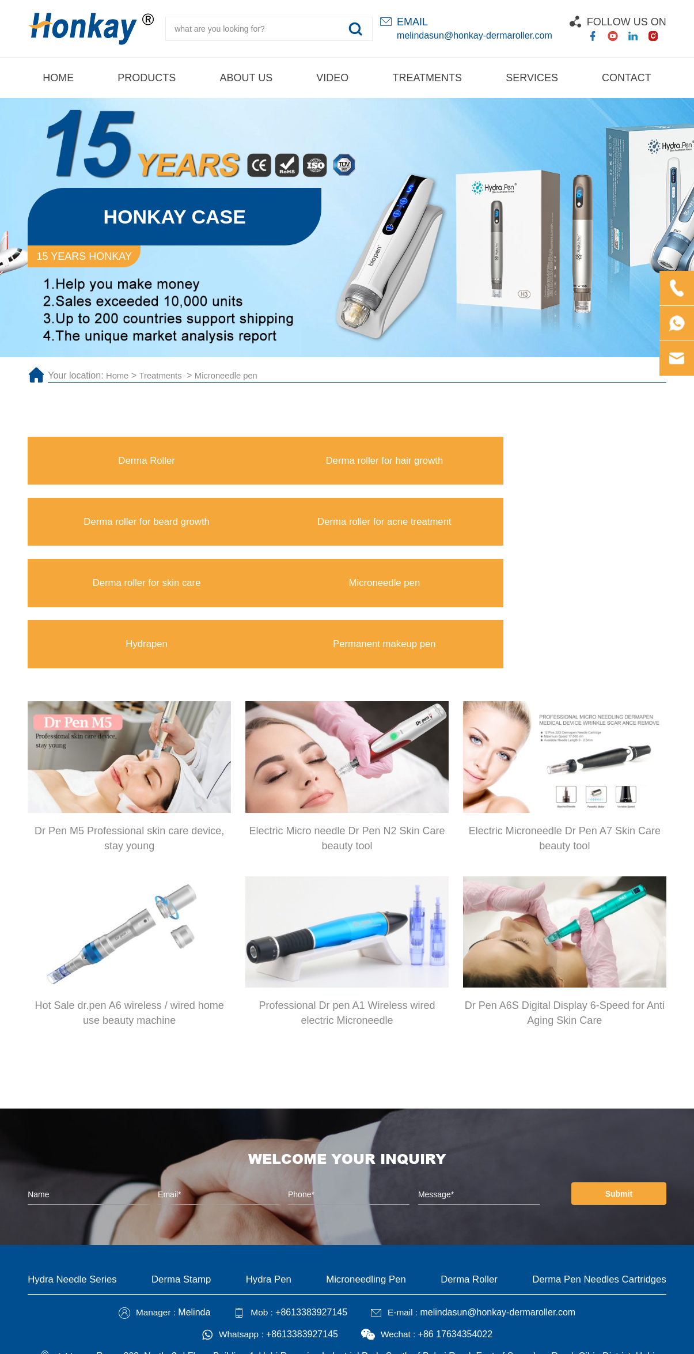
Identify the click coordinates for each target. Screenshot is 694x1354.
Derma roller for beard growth (427, 462)
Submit (611, 1082)
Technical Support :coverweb (398, 1337)
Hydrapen (426, 529)
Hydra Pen (267, 1168)
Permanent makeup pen (586, 529)
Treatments (165, 375)
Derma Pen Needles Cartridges (594, 1168)
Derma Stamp (183, 1168)
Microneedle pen (234, 375)
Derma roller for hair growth (267, 462)
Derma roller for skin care (108, 529)
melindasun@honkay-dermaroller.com (474, 35)
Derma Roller (107, 462)
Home (118, 375)
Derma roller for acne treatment (586, 462)
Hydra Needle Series (75, 1168)
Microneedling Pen (362, 1168)
